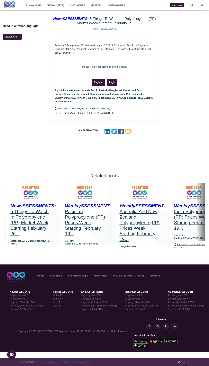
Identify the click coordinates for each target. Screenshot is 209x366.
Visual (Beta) (55, 5)
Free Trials (56, 275)
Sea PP (57, 305)
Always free (34, 5)
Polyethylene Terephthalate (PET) (27, 305)
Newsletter (100, 275)
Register (98, 82)
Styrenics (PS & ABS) (20, 309)
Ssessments (77, 5)
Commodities (116, 5)
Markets (96, 5)
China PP (58, 298)
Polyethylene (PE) (19, 295)
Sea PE (57, 302)
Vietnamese (11, 36)
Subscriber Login (78, 275)
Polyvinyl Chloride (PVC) (22, 302)
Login (112, 82)
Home (40, 275)
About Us (154, 275)
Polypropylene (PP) (20, 298)
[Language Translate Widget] (181, 5)
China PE (58, 295)
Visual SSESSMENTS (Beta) (128, 275)
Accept (183, 362)
